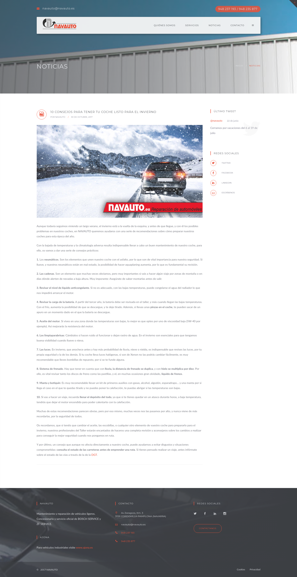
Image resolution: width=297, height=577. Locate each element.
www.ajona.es (84, 547)
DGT (94, 454)
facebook (221, 173)
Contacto (237, 25)
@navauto (216, 120)
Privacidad (255, 569)
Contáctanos (208, 528)
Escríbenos (222, 192)
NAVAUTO (60, 117)
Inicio (239, 65)
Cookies (241, 569)
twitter (220, 163)
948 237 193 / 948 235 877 (238, 9)
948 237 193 (127, 532)
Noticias (215, 25)
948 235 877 (128, 541)
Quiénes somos (164, 25)
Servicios (192, 25)
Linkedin (221, 183)
